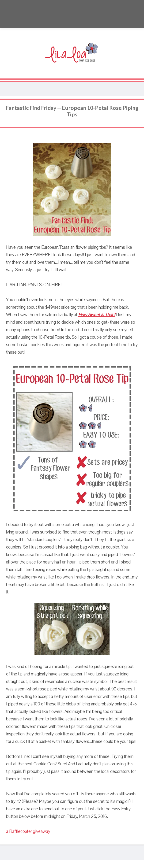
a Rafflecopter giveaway (28, 831)
